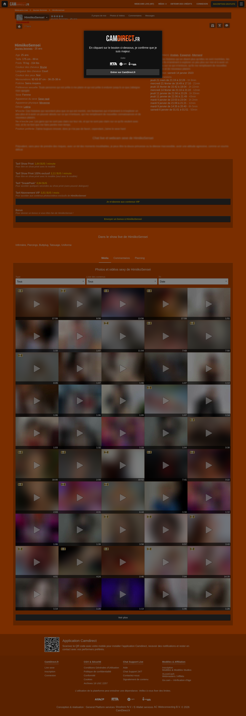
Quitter (122, 58)
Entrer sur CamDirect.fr (122, 72)
